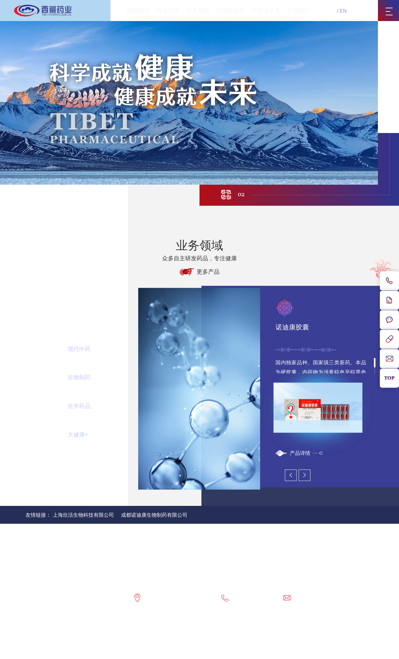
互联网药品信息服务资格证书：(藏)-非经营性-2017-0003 (253, 628)
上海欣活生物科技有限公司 (83, 515)
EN (343, 11)
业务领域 (197, 10)
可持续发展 (230, 10)
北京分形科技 (212, 645)
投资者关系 (266, 10)
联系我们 (298, 10)
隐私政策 (119, 628)
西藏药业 (138, 10)
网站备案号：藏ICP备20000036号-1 (241, 637)
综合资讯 (167, 10)
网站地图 (92, 628)
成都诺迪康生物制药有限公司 (154, 515)
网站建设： (184, 645)
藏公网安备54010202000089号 (322, 637)
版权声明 (145, 628)
